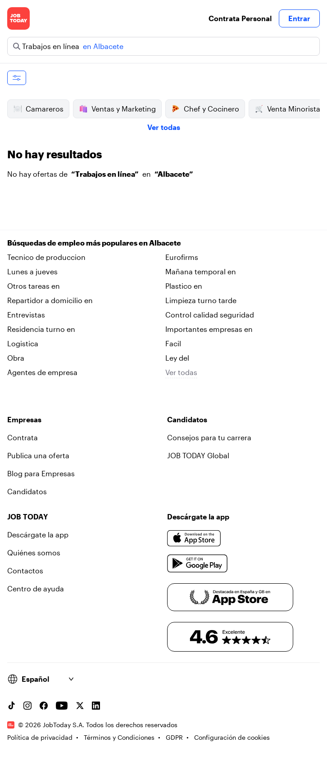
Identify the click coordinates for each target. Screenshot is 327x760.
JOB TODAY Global (198, 455)
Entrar (299, 18)
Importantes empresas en (209, 329)
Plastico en (183, 286)
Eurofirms (181, 257)
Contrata (22, 437)
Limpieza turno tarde (200, 300)
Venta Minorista (287, 108)
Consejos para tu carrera (209, 437)
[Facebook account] (44, 706)
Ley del (177, 357)
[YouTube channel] (62, 706)
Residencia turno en (41, 329)
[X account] (80, 706)
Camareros (38, 108)
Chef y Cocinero (205, 108)
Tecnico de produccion (46, 257)
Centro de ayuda (35, 588)
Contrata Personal (240, 18)
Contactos (25, 570)
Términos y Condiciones (119, 737)
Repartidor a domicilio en (50, 300)
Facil (173, 343)
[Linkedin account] (96, 706)
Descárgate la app (37, 534)
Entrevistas (26, 314)
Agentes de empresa (42, 372)
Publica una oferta (38, 455)
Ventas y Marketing (117, 108)
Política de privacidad (40, 737)
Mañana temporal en (200, 271)
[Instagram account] (27, 706)
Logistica (22, 343)
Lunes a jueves (32, 271)
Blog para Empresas (41, 473)
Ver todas (163, 127)
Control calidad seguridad (209, 314)
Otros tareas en (33, 286)
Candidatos (27, 491)
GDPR (174, 737)
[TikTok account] (11, 706)
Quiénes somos (33, 552)
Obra (15, 357)
